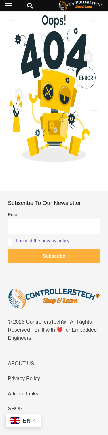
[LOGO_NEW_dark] (80, 5)
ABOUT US (21, 363)
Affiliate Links (23, 394)
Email (13, 214)
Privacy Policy (24, 378)
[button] (8, 5)
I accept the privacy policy (42, 240)
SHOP (15, 408)
